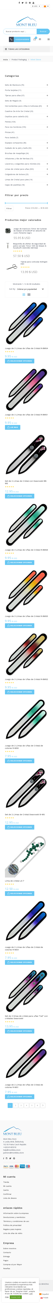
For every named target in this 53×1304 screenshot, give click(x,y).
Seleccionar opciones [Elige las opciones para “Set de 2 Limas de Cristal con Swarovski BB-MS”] (19, 496)
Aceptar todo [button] (15, 1297)
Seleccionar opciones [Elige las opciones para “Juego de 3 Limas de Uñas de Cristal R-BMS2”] (19, 692)
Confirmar (7, 1194)
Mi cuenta (7, 1186)
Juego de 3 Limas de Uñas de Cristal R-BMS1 (26, 414)
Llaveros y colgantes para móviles (21, 164)
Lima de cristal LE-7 (14, 881)
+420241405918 (22, 39)
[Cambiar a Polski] (44, 1297)
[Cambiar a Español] (44, 1294)
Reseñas (6, 1268)
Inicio (5, 60)
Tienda (6, 1182)
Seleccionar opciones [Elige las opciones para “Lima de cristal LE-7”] (19, 893)
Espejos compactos (14, 143)
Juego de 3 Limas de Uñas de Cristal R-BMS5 (26, 616)
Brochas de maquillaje (15, 153)
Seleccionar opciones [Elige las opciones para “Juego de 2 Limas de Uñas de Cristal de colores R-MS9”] (19, 760)
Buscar (43, 31)
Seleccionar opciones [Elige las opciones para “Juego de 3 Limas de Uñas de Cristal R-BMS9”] (19, 562)
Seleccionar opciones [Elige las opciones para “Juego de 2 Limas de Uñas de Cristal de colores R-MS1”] (19, 1096)
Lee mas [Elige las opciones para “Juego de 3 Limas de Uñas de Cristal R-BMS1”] (12, 427)
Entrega (6, 1256)
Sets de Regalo (12, 101)
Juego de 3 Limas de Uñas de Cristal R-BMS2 (26, 679)
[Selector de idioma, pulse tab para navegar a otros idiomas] (46, 6)
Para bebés (10, 137)
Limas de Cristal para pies (17, 180)
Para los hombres (13, 127)
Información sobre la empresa (15, 1213)
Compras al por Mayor (12, 1264)
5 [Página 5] (31, 1105)
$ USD (34, 6)
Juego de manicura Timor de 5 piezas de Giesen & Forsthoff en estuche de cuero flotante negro (30, 231)
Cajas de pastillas (13, 185)
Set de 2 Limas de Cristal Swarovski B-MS (25, 814)
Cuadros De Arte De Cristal (17, 111)
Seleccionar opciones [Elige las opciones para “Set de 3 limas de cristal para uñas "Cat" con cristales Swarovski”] (19, 1031)
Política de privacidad (12, 1225)
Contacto (7, 1252)
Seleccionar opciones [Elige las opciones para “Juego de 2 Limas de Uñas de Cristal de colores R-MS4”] (19, 962)
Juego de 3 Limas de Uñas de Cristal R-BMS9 (26, 550)
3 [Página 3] (21, 1105)
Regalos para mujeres (12, 1229)
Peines (8, 122)
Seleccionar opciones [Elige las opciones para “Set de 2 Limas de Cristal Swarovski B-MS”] (19, 827)
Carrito (6, 1190)
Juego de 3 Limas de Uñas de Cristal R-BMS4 (26, 348)
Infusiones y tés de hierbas (17, 158)
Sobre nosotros (9, 1248)
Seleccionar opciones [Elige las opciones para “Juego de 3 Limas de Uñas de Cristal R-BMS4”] (19, 361)
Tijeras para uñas (13, 95)
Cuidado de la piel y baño (16, 148)
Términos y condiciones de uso (16, 1221)
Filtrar (9, 208)
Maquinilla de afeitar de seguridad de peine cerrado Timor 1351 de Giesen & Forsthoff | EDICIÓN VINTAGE (29, 246)
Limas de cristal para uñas (17, 169)
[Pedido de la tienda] (30, 289)
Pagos (5, 1260)
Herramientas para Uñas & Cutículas (21, 106)
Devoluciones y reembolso (14, 1217)
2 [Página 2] (15, 1105)
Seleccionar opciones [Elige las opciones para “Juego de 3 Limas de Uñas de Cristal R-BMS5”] (19, 625)
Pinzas (8, 132)
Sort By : (12, 289)
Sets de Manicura (13, 85)
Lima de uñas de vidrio (12, 1233)
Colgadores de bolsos (15, 174)
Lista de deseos (10, 1198)
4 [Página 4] (26, 1105)
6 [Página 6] (37, 1105)
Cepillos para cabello (15, 116)
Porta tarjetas (11, 90)
